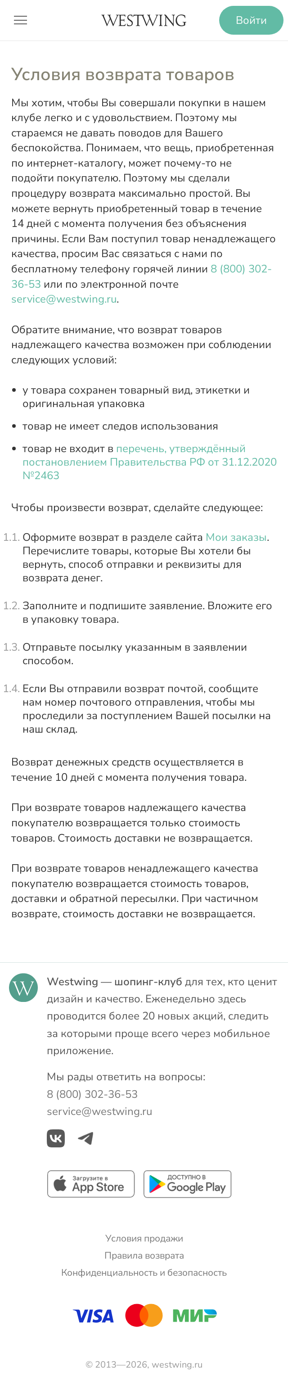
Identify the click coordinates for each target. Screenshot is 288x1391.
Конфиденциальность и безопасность (144, 1272)
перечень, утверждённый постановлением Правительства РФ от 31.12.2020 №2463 (149, 462)
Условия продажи (144, 1238)
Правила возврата (144, 1255)
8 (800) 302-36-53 (92, 1094)
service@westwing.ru (64, 299)
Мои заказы (236, 537)
